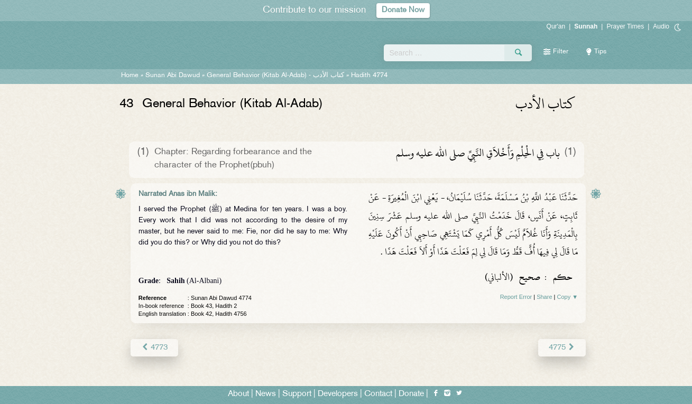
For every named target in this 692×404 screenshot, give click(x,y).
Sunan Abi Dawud (172, 75)
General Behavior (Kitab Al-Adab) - (276, 75)
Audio (661, 26)
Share (544, 297)
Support (296, 394)
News (265, 394)
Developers (338, 394)
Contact (378, 394)
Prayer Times (625, 26)
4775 (562, 347)
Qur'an (556, 26)
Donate (411, 394)
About (238, 394)
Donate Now (403, 10)
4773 (154, 347)
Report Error (516, 297)
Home (130, 75)
